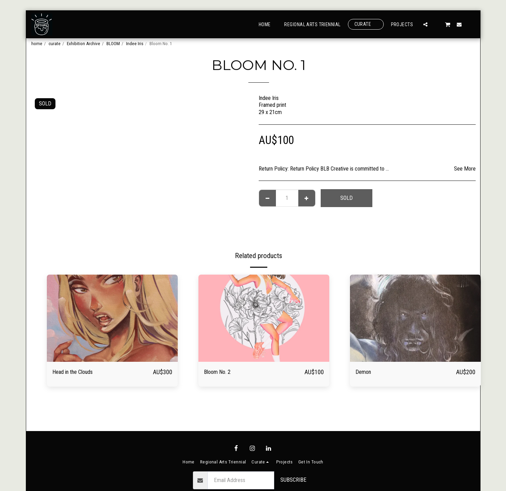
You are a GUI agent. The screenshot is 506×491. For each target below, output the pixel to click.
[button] (425, 24)
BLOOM (113, 43)
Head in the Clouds (77, 372)
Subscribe (293, 480)
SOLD (346, 198)
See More (465, 168)
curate (55, 43)
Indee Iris (134, 43)
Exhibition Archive (83, 43)
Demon (364, 372)
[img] (112, 318)
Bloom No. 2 (220, 372)
